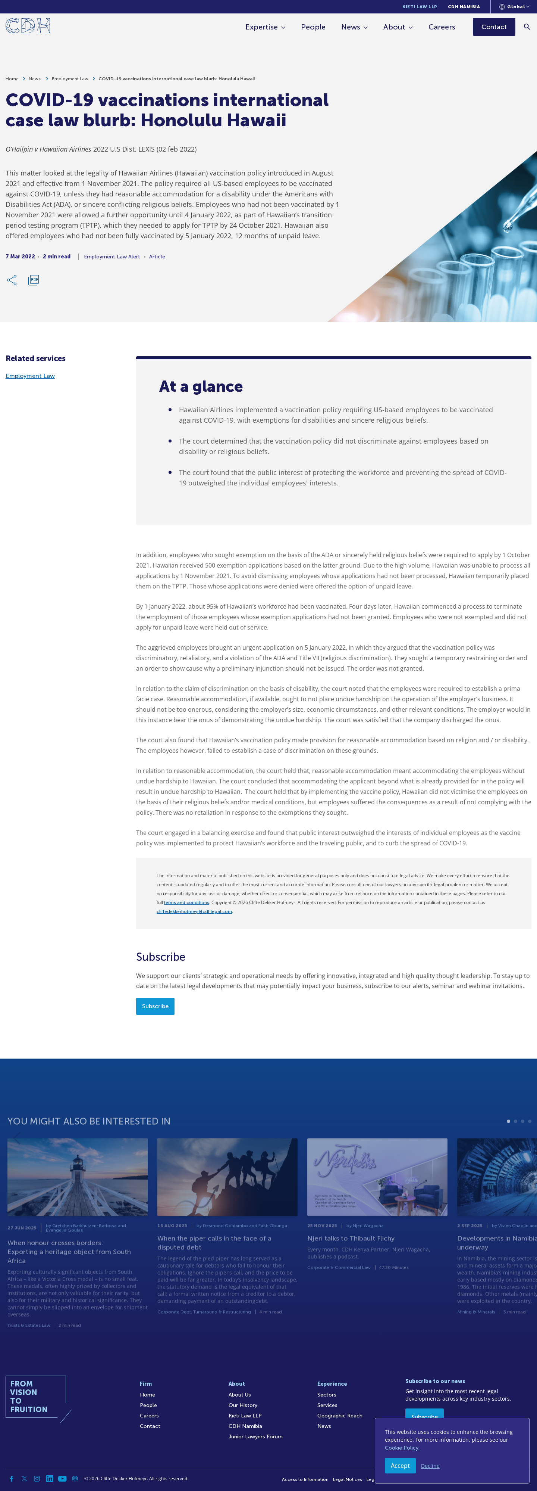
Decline (430, 1465)
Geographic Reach (339, 1416)
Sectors (326, 1395)
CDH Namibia (464, 6)
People (313, 26)
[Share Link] (12, 281)
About (395, 26)
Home (12, 80)
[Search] (527, 26)
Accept (400, 1466)
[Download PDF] (34, 281)
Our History (243, 1405)
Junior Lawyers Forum (256, 1436)
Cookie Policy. (402, 1448)
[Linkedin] (50, 1479)
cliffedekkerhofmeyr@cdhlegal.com (194, 911)
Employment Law (70, 80)
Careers (442, 26)
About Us (240, 1395)
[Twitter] (24, 1479)
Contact (150, 1426)
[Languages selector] (514, 6)
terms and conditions (186, 902)
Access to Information (305, 1479)
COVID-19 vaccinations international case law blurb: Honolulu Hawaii (176, 80)
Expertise (262, 26)
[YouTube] (62, 1479)
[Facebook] (12, 1479)
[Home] (28, 27)
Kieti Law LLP (419, 6)
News (351, 26)
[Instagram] (37, 1479)
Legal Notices (347, 1479)
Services (327, 1405)
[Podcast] (75, 1479)
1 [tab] (508, 1145)
